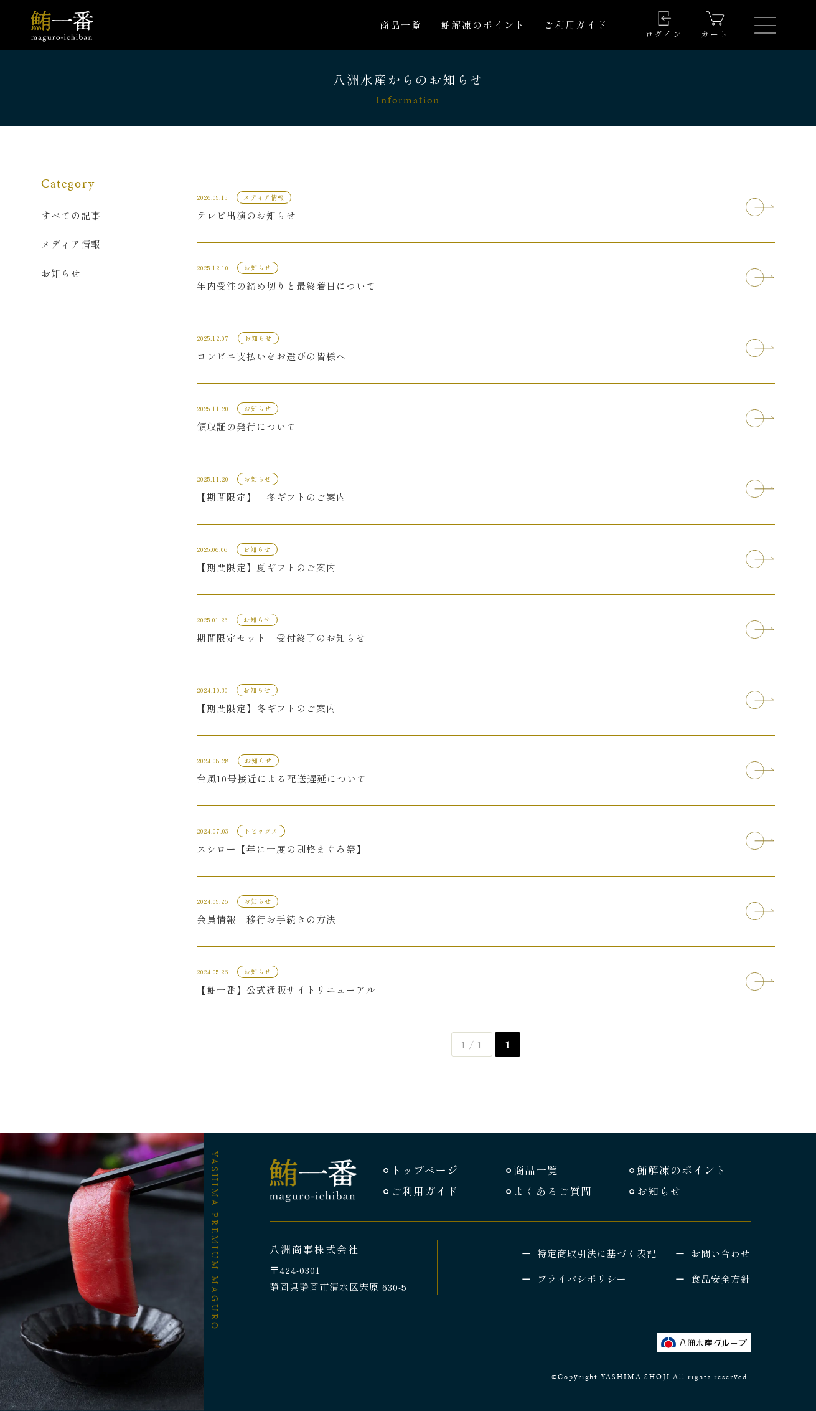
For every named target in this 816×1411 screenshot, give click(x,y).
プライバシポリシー (582, 1278)
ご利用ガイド (575, 24)
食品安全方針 (721, 1278)
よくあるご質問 (553, 1191)
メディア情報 (71, 243)
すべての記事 (71, 215)
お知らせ (61, 273)
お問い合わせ (721, 1253)
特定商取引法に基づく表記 (597, 1253)
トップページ (424, 1169)
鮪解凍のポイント (483, 24)
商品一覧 (401, 24)
